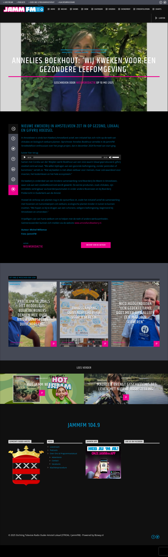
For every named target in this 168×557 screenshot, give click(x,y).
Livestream (7, 2)
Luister (160, 18)
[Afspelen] (24, 169)
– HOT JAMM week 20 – (42, 396)
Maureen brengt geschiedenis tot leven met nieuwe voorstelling (126, 398)
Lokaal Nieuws (81, 58)
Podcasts (20, 2)
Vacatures (56, 476)
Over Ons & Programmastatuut (41, 2)
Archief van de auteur (96, 257)
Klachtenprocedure (66, 2)
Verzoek (112, 9)
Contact (55, 472)
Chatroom (98, 9)
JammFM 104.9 (84, 437)
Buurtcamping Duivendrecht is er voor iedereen (84, 325)
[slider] (67, 169)
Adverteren (57, 469)
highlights (67, 58)
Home (53, 9)
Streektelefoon (143, 9)
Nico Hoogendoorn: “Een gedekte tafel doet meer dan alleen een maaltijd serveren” (135, 325)
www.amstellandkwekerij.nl (88, 234)
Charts (158, 9)
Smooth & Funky (98, 58)
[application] (71, 169)
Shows (75, 9)
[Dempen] (110, 169)
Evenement (125, 9)
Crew (86, 9)
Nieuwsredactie (86, 88)
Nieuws (64, 9)
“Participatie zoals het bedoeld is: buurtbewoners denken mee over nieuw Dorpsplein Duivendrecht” (33, 324)
